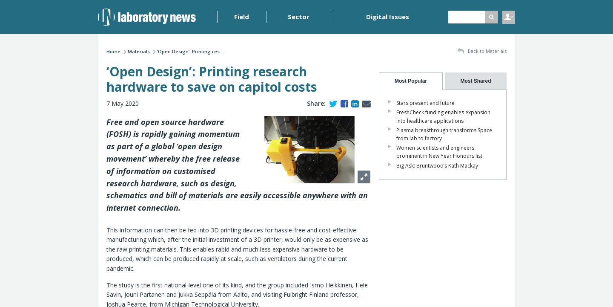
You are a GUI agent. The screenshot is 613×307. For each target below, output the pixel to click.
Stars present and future (425, 103)
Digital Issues (387, 16)
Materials (139, 51)
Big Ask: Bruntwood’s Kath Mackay (437, 165)
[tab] (411, 81)
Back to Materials (482, 51)
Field (241, 16)
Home (113, 51)
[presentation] (411, 81)
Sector (298, 16)
